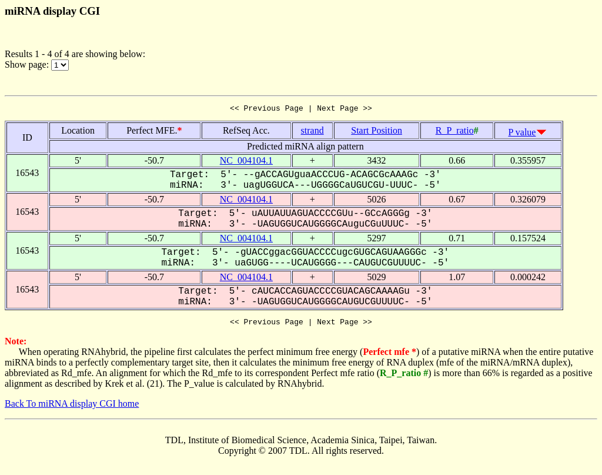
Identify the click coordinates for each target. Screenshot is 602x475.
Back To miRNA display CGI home (72, 407)
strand (312, 132)
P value (522, 134)
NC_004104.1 (246, 162)
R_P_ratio (455, 132)
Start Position (376, 132)
